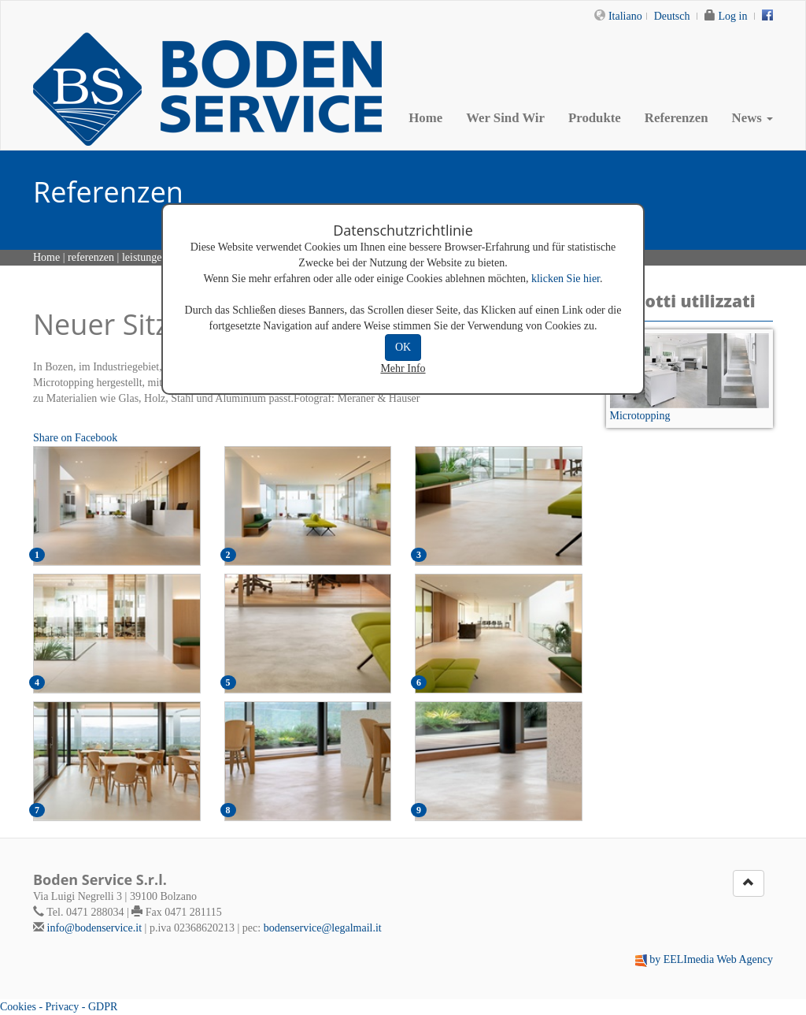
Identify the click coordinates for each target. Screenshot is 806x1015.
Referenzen (676, 117)
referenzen (91, 257)
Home (425, 117)
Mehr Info (402, 368)
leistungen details (160, 257)
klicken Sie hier (565, 278)
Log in (733, 16)
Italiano (625, 16)
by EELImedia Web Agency (711, 959)
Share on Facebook (75, 438)
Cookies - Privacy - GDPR (58, 1007)
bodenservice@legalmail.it (323, 928)
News (752, 117)
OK (403, 347)
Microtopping (640, 416)
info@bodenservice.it (94, 928)
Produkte (594, 117)
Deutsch (672, 16)
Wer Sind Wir (505, 117)
